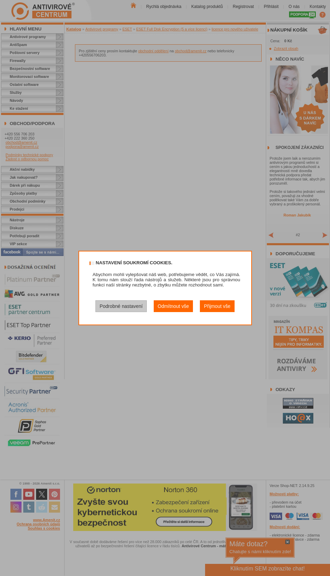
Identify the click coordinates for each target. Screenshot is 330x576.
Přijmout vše (217, 306)
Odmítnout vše (173, 306)
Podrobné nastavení (121, 306)
